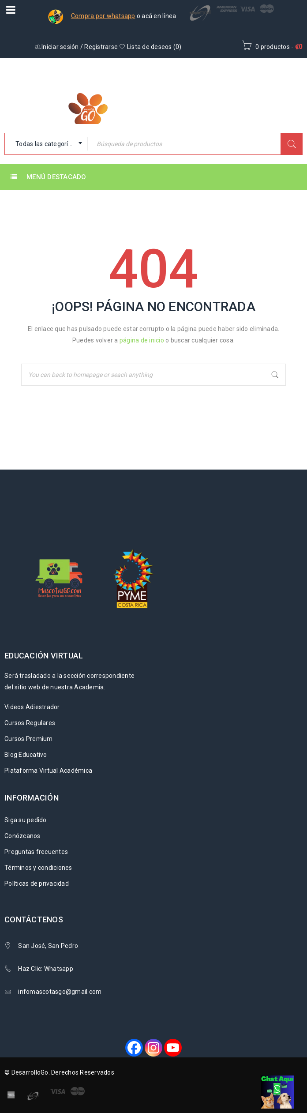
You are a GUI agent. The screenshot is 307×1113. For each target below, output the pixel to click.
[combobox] (46, 144)
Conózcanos (22, 835)
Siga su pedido (25, 819)
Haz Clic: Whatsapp (46, 968)
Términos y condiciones (38, 867)
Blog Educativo (25, 754)
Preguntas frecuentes (36, 851)
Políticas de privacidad (36, 883)
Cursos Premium (28, 738)
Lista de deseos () (150, 47)
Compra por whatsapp (103, 15)
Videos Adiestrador (32, 707)
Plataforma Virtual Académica (48, 770)
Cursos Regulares (29, 722)
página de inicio (142, 340)
